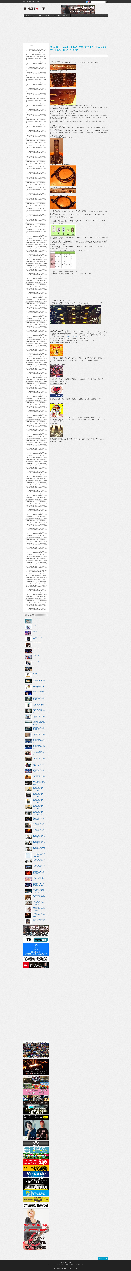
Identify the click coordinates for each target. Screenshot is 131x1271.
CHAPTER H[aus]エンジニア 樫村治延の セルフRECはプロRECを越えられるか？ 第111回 (36, 174)
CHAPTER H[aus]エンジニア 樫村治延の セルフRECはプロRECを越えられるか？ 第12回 (36, 567)
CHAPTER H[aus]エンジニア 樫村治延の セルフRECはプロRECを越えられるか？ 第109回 (36, 184)
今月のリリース (56, 15)
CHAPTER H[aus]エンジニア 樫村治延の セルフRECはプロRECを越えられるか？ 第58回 (36, 392)
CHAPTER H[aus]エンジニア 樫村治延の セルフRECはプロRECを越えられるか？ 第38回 (36, 468)
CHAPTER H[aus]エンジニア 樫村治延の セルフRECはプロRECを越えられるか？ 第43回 (36, 449)
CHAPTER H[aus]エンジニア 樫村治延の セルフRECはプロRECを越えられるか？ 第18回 (36, 544)
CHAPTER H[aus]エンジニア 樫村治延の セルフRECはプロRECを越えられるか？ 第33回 (36, 487)
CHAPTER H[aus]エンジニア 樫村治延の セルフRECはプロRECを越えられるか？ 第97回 (36, 243)
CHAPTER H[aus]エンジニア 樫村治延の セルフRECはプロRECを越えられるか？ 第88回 (36, 277)
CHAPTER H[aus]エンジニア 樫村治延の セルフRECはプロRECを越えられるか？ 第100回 (36, 231)
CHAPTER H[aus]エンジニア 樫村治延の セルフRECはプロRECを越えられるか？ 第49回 (36, 426)
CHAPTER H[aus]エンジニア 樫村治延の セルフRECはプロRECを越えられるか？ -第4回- (36, 597)
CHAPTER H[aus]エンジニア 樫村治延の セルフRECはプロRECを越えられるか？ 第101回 (36, 226)
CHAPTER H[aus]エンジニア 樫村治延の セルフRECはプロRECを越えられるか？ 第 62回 (36, 376)
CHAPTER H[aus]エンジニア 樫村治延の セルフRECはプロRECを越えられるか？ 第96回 (36, 247)
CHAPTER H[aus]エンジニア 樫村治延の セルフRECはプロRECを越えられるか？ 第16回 (36, 552)
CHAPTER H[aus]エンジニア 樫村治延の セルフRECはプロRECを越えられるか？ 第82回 (36, 300)
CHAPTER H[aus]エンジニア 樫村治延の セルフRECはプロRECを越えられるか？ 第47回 (36, 433)
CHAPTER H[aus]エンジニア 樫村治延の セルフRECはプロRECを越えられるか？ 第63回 (36, 373)
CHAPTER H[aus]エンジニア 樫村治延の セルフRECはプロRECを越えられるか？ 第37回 (36, 472)
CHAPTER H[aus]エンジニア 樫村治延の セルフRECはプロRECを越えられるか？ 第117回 (36, 142)
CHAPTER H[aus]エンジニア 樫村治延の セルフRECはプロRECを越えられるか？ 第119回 (36, 132)
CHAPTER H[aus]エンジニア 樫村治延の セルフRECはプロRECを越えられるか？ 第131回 (36, 69)
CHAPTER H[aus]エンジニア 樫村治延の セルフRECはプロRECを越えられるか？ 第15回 (36, 555)
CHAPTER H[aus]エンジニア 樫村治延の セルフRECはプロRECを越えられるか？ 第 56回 (36, 399)
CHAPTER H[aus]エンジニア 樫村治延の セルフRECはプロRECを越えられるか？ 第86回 (36, 285)
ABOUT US (28, 15)
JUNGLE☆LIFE (34, 9)
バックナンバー (37, 15)
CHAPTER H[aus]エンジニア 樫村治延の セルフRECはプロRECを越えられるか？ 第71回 (36, 342)
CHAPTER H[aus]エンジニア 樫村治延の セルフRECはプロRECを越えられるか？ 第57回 (36, 395)
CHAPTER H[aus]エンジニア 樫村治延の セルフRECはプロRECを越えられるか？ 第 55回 (36, 403)
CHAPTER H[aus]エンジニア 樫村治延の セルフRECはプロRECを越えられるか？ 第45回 (36, 441)
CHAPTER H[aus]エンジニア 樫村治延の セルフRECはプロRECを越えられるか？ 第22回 (36, 529)
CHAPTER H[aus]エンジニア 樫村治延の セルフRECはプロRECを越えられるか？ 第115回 (36, 153)
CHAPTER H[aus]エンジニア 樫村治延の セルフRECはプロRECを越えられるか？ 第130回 (36, 74)
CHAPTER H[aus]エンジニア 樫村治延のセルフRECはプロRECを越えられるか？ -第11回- (36, 571)
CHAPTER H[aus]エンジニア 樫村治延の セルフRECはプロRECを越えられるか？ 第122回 (36, 116)
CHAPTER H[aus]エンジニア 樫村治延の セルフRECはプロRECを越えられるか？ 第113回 (36, 163)
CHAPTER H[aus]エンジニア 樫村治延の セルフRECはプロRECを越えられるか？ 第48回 (36, 430)
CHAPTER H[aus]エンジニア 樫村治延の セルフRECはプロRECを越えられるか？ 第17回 (36, 548)
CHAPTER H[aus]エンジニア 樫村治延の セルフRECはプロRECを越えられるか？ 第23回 (36, 525)
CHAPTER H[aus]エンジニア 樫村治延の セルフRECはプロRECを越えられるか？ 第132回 (36, 63)
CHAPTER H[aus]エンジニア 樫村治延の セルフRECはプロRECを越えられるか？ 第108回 (36, 189)
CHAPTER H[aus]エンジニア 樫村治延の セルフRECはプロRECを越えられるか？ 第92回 (36, 262)
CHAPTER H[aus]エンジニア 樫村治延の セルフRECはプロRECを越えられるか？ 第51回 (36, 418)
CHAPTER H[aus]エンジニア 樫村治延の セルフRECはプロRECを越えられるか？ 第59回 (36, 388)
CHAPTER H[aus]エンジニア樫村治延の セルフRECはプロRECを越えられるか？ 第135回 (36, 50)
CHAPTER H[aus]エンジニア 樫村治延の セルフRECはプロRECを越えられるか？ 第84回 (36, 293)
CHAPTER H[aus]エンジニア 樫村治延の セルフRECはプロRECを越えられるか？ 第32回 (36, 491)
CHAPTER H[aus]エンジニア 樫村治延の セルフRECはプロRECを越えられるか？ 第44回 (36, 445)
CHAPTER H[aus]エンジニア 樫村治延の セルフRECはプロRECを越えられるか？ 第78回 (36, 315)
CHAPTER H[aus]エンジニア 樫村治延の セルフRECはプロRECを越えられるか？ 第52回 (36, 414)
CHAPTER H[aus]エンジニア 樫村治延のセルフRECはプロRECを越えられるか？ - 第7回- (36, 586)
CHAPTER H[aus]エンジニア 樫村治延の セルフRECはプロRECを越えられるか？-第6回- (36, 590)
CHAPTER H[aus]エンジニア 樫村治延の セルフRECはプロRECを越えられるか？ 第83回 (36, 296)
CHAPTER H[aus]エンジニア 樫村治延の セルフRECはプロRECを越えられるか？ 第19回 (36, 540)
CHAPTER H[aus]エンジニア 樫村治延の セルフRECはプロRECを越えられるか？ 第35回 (36, 479)
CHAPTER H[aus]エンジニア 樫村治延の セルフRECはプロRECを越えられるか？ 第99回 (36, 236)
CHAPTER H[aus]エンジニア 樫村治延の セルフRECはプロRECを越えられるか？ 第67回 (36, 357)
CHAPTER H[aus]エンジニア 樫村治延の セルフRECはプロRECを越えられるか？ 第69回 (36, 350)
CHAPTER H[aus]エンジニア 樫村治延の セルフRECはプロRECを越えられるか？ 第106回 (36, 200)
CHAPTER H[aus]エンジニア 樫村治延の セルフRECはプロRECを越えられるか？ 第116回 (36, 147)
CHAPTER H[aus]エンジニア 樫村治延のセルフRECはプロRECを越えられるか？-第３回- (36, 601)
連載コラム (65, 15)
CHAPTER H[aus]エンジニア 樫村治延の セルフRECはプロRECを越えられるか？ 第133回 (36, 58)
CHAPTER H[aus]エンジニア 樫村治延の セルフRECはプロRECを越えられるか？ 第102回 (36, 221)
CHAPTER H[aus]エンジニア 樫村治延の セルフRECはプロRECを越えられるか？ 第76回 (36, 323)
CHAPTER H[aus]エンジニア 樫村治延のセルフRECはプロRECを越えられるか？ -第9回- (36, 578)
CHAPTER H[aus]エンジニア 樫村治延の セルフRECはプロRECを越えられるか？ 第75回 (36, 327)
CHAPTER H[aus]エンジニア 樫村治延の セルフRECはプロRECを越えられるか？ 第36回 (36, 475)
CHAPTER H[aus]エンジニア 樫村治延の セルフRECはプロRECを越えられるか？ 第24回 (36, 521)
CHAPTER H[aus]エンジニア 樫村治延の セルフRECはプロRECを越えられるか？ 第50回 (36, 422)
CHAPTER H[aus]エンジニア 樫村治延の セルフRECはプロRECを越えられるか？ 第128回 (36, 84)
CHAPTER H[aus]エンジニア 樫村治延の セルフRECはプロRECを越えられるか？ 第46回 (36, 437)
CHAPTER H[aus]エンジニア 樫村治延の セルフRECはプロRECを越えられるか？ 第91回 (36, 266)
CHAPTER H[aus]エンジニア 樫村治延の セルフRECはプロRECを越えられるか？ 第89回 (36, 274)
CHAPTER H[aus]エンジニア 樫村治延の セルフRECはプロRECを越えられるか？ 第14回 (36, 559)
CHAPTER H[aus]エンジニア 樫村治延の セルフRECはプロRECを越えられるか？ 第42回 (36, 453)
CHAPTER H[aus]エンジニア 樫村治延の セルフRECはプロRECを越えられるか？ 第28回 (36, 506)
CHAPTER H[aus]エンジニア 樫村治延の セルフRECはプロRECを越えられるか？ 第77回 (36, 319)
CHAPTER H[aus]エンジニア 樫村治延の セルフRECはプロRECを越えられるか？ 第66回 (36, 361)
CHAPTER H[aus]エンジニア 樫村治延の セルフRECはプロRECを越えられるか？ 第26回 (36, 513)
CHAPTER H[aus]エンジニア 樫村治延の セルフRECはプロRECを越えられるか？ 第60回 (36, 384)
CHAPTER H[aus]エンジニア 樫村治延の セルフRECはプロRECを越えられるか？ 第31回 (36, 494)
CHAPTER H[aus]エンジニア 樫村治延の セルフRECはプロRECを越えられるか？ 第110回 (36, 179)
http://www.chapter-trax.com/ (72, 336)
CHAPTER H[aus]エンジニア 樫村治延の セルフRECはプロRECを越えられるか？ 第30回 (36, 498)
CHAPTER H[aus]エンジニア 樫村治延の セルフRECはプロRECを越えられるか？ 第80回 (36, 308)
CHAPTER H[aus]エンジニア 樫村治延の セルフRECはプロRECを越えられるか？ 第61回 (36, 380)
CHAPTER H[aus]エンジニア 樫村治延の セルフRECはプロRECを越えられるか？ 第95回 (36, 251)
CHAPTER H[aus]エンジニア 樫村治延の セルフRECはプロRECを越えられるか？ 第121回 (36, 121)
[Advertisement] (66, 29)
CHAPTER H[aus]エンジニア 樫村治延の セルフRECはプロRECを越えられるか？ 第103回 (36, 216)
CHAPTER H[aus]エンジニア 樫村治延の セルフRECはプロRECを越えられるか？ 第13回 (36, 563)
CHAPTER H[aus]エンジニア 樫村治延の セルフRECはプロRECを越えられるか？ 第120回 (36, 126)
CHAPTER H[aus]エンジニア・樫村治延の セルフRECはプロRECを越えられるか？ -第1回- (36, 609)
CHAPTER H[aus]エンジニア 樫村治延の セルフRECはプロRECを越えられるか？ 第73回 (36, 335)
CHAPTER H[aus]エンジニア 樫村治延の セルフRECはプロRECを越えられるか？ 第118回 (36, 137)
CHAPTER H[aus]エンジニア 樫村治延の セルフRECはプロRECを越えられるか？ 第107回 (36, 195)
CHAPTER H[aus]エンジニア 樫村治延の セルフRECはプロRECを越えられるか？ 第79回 (36, 312)
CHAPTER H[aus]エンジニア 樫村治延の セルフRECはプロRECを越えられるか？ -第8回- (36, 582)
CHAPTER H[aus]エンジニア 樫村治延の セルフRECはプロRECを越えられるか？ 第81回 (36, 304)
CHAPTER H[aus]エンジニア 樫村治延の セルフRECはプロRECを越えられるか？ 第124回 (36, 105)
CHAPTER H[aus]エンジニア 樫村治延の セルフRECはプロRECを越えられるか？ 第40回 (36, 460)
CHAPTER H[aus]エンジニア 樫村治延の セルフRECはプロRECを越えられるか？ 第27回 (36, 510)
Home (49, 1264)
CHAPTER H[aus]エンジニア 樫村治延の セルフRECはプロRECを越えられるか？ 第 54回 (36, 407)
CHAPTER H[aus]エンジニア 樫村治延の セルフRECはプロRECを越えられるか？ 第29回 (36, 502)
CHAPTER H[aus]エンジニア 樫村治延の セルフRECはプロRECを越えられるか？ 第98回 (36, 239)
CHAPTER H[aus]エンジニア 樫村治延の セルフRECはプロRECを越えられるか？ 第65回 (36, 365)
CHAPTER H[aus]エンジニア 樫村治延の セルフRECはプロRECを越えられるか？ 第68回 (36, 354)
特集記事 (47, 15)
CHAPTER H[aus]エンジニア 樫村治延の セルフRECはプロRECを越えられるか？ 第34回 (36, 483)
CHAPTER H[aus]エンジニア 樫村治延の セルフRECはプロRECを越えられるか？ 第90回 (36, 270)
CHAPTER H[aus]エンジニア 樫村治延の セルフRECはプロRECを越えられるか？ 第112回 (36, 168)
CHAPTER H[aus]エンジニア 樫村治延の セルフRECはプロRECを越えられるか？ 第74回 (36, 331)
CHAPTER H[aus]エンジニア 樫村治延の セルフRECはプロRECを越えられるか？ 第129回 (36, 79)
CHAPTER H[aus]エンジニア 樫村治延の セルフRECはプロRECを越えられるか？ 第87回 (36, 281)
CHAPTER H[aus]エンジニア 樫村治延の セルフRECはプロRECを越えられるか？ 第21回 (36, 532)
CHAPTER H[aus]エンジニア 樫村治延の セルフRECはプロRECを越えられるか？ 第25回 (36, 517)
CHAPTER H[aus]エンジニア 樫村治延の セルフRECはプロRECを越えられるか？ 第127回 (36, 90)
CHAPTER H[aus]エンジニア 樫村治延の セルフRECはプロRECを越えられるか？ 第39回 (36, 464)
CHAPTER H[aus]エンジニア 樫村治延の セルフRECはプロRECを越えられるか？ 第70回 (36, 346)
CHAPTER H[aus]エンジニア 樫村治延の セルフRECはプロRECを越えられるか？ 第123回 (36, 111)
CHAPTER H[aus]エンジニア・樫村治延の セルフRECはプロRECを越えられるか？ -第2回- (36, 605)
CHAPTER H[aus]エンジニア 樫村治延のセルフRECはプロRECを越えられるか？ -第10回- (36, 574)
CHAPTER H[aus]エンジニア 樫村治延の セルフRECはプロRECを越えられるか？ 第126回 (36, 95)
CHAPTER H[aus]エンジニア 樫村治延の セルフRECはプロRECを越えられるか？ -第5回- (36, 593)
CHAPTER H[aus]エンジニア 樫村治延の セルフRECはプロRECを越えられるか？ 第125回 (36, 100)
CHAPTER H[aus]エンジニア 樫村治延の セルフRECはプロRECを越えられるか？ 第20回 (36, 536)
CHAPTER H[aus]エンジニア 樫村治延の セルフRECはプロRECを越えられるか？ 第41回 (36, 456)
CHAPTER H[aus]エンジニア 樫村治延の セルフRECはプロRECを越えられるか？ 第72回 (36, 338)
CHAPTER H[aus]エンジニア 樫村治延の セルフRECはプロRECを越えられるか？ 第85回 (36, 289)
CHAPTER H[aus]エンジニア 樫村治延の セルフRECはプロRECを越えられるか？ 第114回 (36, 158)
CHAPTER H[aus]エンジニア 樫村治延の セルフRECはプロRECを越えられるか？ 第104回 (36, 210)
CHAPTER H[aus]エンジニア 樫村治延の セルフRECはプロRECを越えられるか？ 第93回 (36, 258)
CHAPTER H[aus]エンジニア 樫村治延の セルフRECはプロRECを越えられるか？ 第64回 (36, 369)
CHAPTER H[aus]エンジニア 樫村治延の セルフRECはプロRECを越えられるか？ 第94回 (36, 255)
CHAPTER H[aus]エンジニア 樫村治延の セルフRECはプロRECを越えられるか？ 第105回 (36, 205)
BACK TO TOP (103, 1258)
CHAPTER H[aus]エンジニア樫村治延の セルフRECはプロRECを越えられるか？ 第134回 (36, 53)
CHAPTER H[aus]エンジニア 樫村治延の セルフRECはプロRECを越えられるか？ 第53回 (36, 411)
